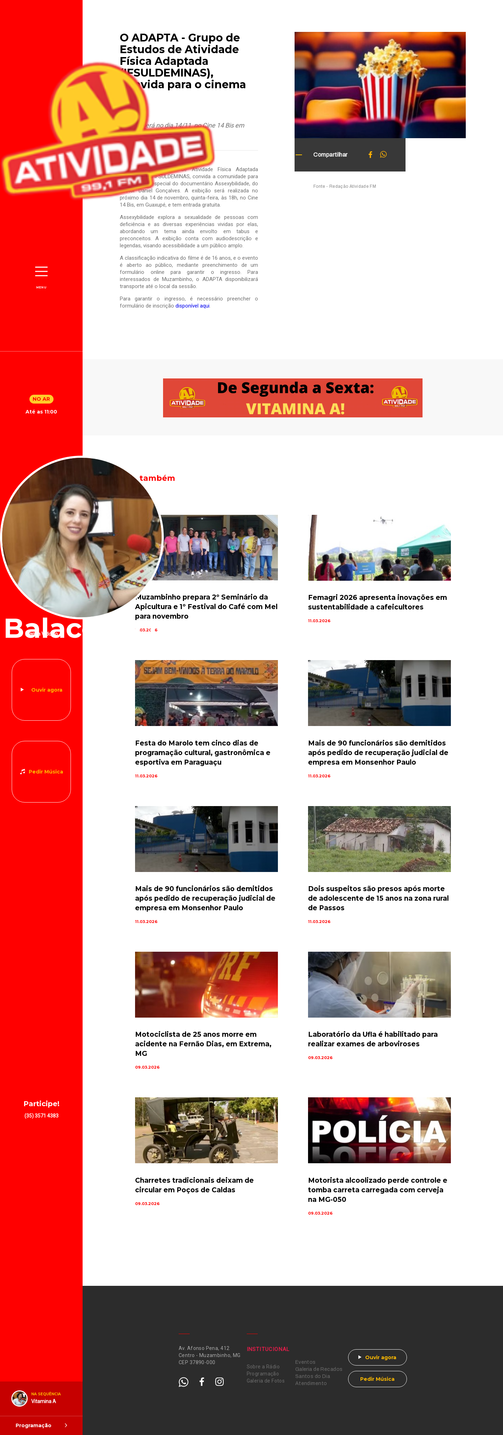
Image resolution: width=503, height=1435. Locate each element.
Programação (263, 1374)
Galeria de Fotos (266, 1381)
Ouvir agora (46, 690)
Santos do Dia (312, 1376)
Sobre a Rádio (263, 1366)
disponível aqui (192, 306)
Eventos (305, 1362)
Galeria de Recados (319, 1369)
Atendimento (311, 1383)
